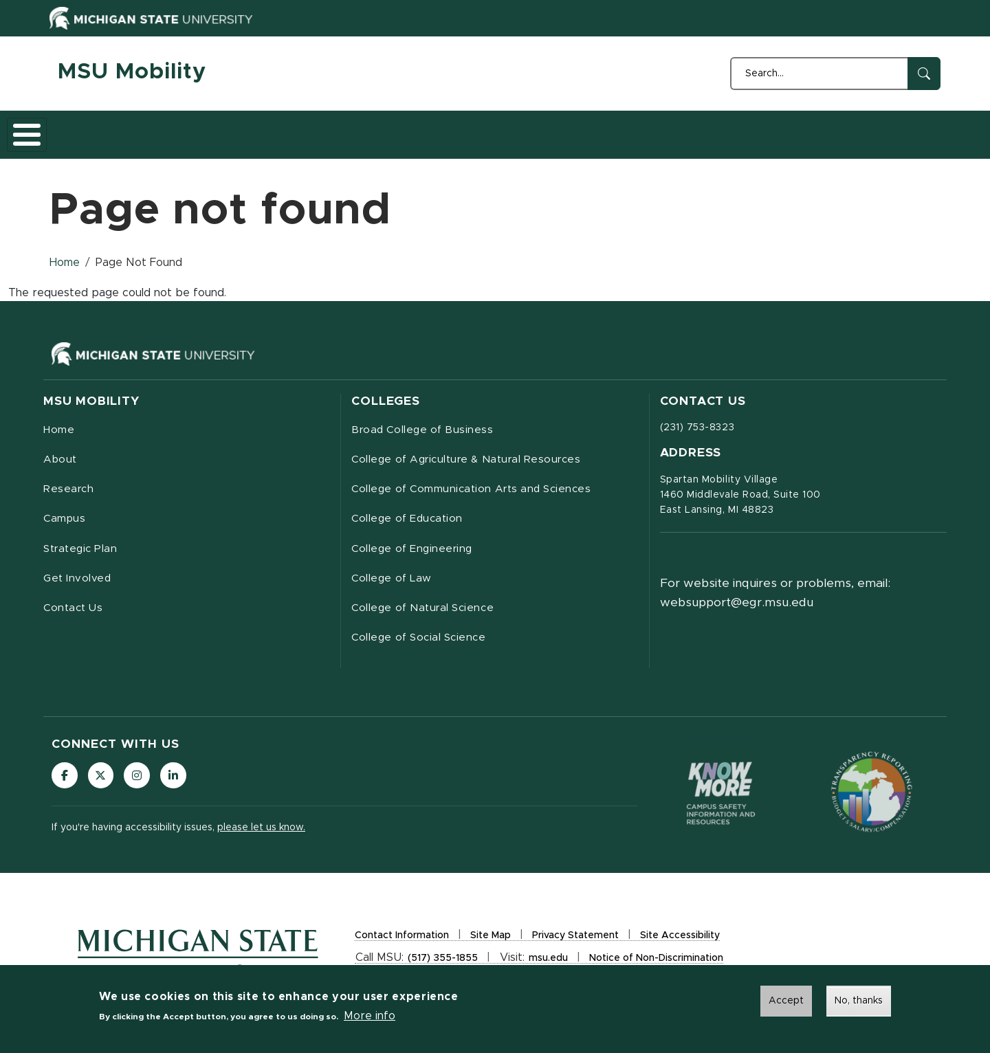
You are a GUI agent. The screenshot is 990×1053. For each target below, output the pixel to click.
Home (78, 129)
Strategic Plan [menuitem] (82, 547)
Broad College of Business (425, 423)
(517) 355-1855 (443, 962)
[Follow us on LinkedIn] (178, 778)
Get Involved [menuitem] (78, 578)
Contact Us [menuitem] (75, 608)
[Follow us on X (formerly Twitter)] (103, 778)
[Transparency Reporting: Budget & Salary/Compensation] (871, 795)
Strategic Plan (366, 129)
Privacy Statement (575, 939)
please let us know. (261, 831)
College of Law (393, 578)
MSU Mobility (132, 72)
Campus (280, 129)
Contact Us (554, 129)
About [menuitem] (61, 454)
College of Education (410, 516)
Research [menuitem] (69, 485)
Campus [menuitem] (65, 516)
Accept (786, 1001)
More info (369, 1015)
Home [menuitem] (59, 423)
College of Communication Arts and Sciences (477, 485)
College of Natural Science (427, 608)
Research (207, 129)
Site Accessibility (680, 939)
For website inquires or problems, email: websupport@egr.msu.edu (775, 585)
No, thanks (859, 1001)
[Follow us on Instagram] (141, 778)
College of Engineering (415, 547)
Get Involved (463, 129)
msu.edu (548, 962)
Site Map (490, 939)
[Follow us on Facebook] (65, 778)
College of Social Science (422, 639)
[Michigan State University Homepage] (198, 958)
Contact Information (402, 939)
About (138, 129)
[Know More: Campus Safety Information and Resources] (721, 795)
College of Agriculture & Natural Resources (473, 454)
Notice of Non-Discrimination (656, 962)
